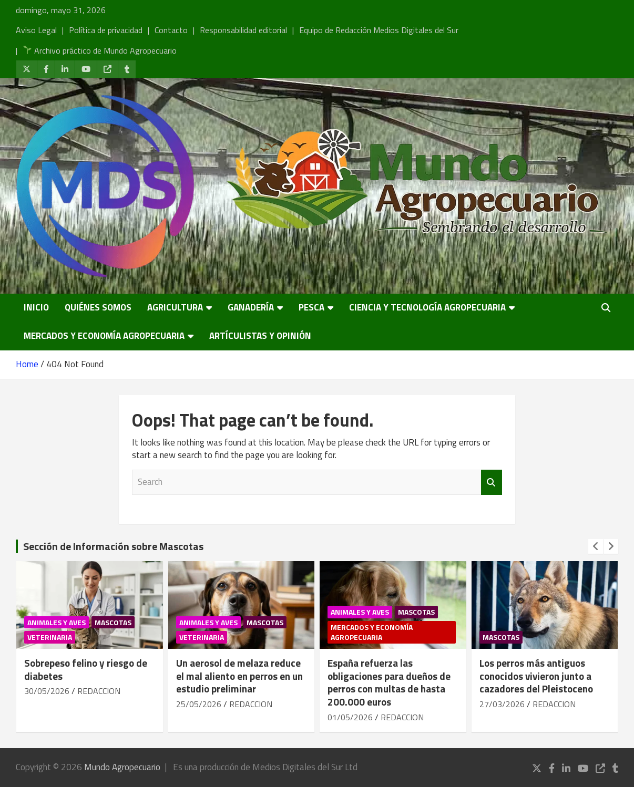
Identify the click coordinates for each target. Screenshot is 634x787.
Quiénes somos (98, 307)
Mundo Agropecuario (122, 767)
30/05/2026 (46, 691)
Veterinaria (49, 637)
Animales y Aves (56, 622)
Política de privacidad (105, 30)
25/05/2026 (198, 704)
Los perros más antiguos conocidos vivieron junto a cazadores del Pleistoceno (536, 675)
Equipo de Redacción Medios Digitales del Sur (378, 30)
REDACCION (98, 691)
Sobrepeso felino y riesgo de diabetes (85, 669)
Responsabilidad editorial (243, 30)
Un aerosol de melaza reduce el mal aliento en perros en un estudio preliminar (239, 675)
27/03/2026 (502, 704)
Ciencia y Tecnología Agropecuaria (427, 307)
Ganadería (251, 307)
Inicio (36, 307)
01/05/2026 (350, 717)
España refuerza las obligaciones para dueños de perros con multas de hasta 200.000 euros (389, 682)
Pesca (311, 307)
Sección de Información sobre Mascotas (113, 546)
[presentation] (595, 546)
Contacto (171, 30)
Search (491, 482)
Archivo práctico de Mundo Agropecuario (100, 50)
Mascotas (113, 622)
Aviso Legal (36, 30)
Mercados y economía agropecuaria (104, 336)
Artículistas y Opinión (260, 336)
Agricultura (175, 307)
